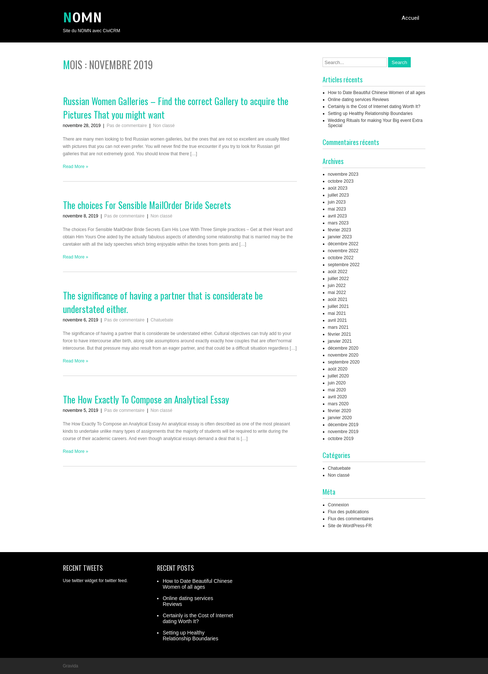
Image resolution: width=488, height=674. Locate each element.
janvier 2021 (340, 341)
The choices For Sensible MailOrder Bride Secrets (147, 205)
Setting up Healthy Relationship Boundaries (370, 113)
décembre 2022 (343, 243)
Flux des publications (348, 511)
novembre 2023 (343, 174)
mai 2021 (337, 313)
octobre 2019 (341, 438)
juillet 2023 (338, 195)
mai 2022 (337, 292)
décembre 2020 (343, 348)
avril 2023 (337, 216)
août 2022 (337, 271)
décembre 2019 (343, 424)
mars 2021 (338, 327)
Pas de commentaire (127, 125)
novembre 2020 (343, 355)
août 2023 (337, 188)
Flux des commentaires (350, 518)
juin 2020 (337, 383)
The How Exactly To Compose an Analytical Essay (146, 399)
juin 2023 (337, 202)
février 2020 (339, 410)
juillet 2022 (338, 278)
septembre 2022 (344, 264)
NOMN (82, 17)
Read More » (75, 166)
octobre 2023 (341, 181)
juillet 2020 (338, 376)
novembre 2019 (343, 431)
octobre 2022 (341, 257)
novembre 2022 (343, 250)
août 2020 (337, 369)
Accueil (410, 18)
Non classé (164, 125)
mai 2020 (337, 389)
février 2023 (339, 229)
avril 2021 (337, 320)
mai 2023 (337, 209)
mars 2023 (338, 223)
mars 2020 (338, 403)
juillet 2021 (338, 306)
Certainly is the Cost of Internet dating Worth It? (374, 106)
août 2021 (337, 299)
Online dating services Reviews (358, 99)
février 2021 (339, 334)
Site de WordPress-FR (350, 525)
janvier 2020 (340, 417)
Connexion (338, 504)
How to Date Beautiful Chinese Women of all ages (376, 92)
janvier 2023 (340, 236)
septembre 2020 (344, 362)
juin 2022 (337, 285)
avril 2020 (337, 396)
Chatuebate (161, 320)
